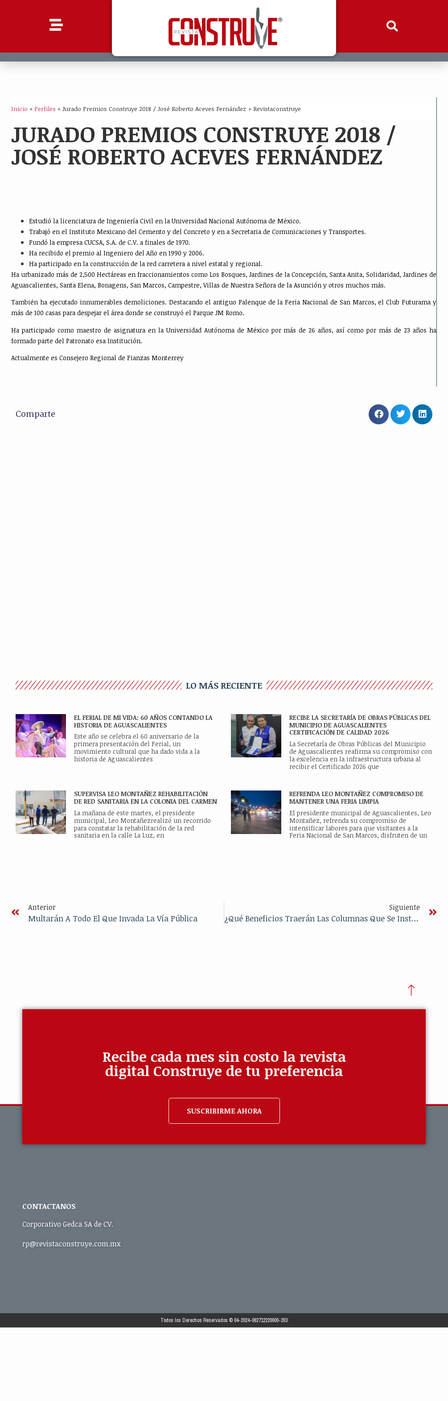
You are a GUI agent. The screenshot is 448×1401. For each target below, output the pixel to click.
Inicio (19, 108)
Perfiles (45, 108)
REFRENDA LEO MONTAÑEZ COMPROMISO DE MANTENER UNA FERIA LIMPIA (356, 797)
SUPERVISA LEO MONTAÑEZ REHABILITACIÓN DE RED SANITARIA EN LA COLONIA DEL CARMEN (145, 797)
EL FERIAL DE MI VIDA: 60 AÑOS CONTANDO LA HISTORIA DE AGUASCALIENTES (143, 721)
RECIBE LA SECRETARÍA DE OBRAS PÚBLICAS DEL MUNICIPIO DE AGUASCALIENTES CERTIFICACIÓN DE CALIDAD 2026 (360, 725)
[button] (392, 26)
